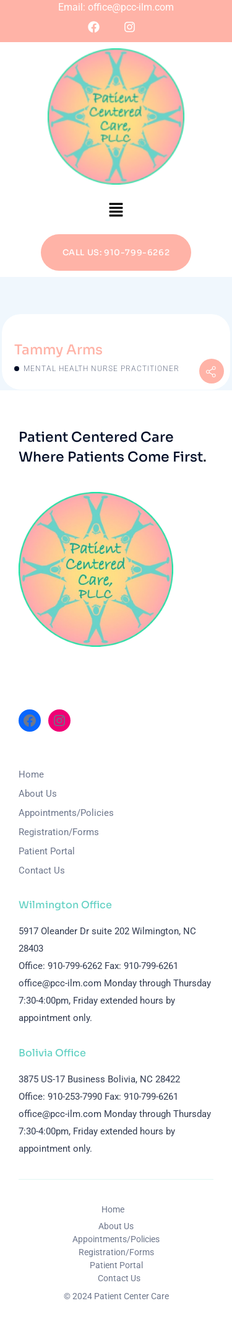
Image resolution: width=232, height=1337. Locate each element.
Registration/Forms (59, 832)
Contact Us (42, 870)
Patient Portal (47, 851)
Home (31, 774)
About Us (38, 793)
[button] (115, 209)
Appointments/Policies (66, 812)
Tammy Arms (58, 349)
